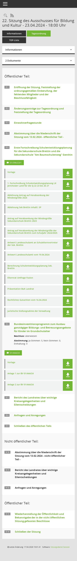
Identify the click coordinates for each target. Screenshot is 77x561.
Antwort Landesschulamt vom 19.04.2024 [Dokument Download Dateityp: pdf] (28, 255)
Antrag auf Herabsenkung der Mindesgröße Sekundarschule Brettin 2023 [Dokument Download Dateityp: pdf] (29, 219)
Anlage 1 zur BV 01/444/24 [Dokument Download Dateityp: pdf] (20, 373)
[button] (68, 173)
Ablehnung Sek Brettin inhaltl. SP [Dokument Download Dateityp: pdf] (24, 207)
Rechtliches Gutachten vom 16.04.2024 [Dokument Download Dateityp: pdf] (27, 300)
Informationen (14, 33)
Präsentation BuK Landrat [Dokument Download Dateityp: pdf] (20, 289)
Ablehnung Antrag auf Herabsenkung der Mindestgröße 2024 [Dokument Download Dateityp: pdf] (28, 196)
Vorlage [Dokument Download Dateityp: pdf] (11, 172)
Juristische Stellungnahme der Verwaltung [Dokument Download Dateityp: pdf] (28, 311)
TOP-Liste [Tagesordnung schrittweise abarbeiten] (14, 40)
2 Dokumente (13, 60)
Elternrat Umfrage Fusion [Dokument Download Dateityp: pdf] (20, 278)
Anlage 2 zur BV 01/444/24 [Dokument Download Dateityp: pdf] (20, 384)
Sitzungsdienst (60, 547)
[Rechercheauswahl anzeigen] (5, 15)
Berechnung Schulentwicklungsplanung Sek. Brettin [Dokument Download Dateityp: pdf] (29, 267)
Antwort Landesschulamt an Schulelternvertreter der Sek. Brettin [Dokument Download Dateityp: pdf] (32, 243)
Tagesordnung (39, 33)
